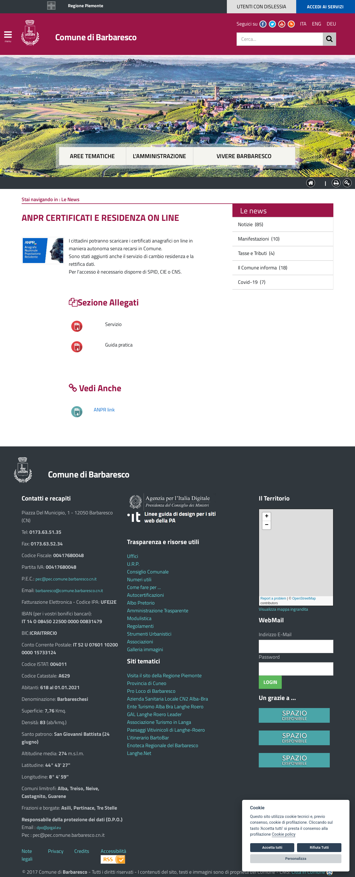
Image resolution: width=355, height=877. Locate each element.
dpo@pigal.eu (49, 827)
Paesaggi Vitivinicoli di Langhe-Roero (166, 730)
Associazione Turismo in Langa (159, 722)
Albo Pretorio (141, 602)
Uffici (132, 556)
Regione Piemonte (85, 5)
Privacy (56, 851)
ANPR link (104, 409)
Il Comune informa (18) (261, 267)
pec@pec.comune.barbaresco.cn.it (66, 579)
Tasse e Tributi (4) (255, 253)
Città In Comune (308, 872)
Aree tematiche (92, 156)
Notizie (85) (249, 224)
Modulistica (139, 618)
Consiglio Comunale (148, 571)
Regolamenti (140, 626)
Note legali (27, 855)
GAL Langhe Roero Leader (154, 714)
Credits (81, 851)
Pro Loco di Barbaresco (151, 691)
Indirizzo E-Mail (275, 634)
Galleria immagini (145, 649)
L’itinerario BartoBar (148, 737)
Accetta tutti (272, 847)
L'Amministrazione (173, 182)
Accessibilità (113, 851)
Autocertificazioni (145, 595)
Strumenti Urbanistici (149, 634)
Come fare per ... (144, 587)
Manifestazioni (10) (258, 238)
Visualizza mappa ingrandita (283, 609)
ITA (303, 23)
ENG (316, 23)
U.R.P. (133, 564)
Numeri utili (139, 579)
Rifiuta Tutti (319, 847)
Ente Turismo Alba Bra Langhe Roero (165, 706)
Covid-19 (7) (250, 282)
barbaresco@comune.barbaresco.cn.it (69, 590)
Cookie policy (283, 834)
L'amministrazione (159, 156)
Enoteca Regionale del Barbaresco (162, 745)
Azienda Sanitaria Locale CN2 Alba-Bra (167, 698)
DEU (331, 23)
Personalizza (295, 858)
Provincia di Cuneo (146, 683)
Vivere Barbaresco (244, 156)
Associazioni (140, 641)
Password (269, 657)
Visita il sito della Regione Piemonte (164, 675)
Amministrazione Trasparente (157, 610)
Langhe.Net (139, 753)
